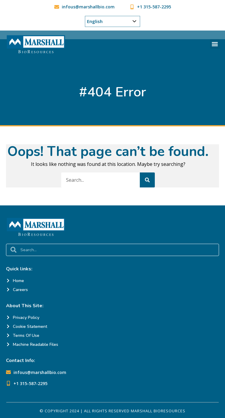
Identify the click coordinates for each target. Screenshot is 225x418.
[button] (215, 44)
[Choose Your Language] (112, 21)
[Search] (147, 179)
